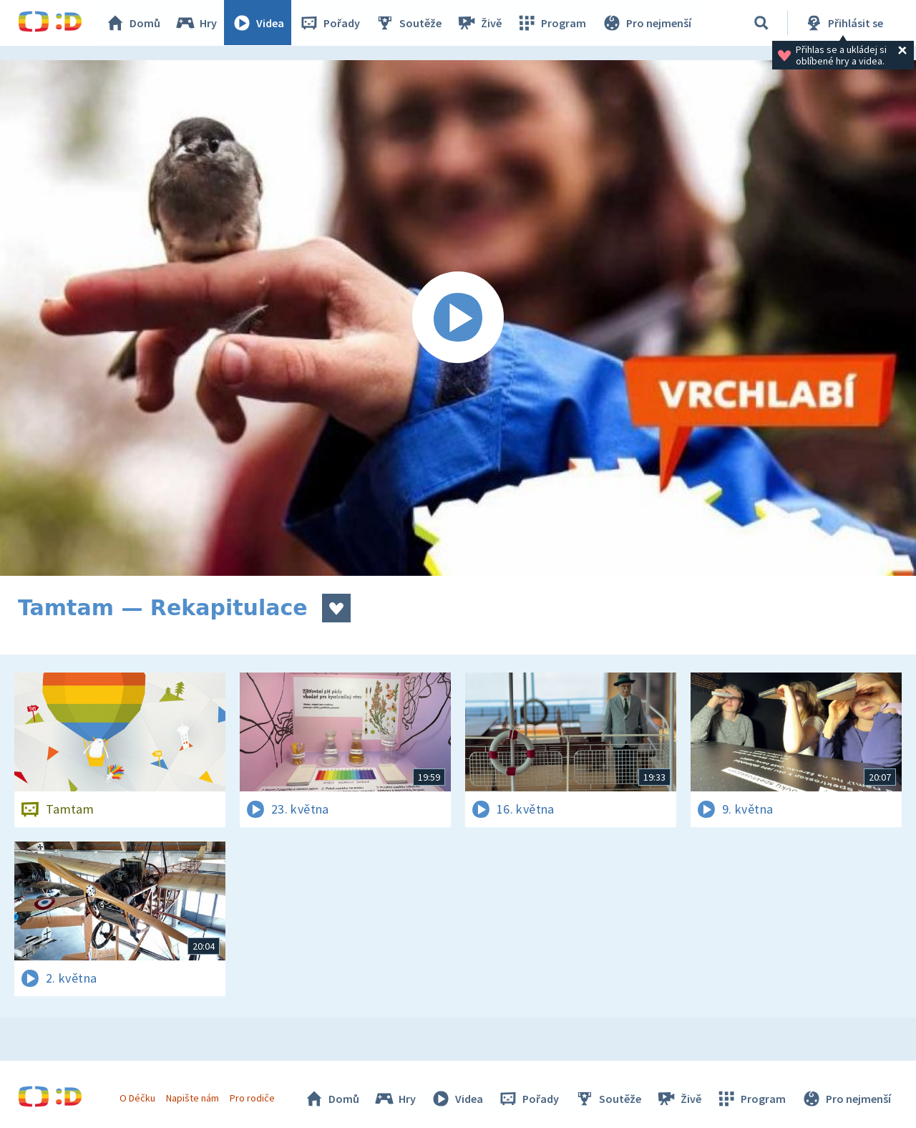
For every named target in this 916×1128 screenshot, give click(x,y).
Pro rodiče (253, 1097)
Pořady (330, 23)
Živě (479, 23)
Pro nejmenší (646, 23)
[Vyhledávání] (761, 23)
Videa (258, 23)
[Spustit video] (458, 318)
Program (552, 23)
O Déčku (137, 1097)
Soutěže (408, 23)
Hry (196, 23)
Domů (133, 23)
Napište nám (192, 1097)
